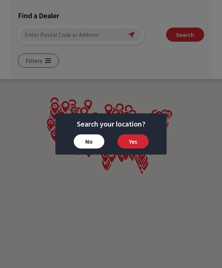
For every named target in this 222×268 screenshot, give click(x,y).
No (89, 141)
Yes (133, 141)
